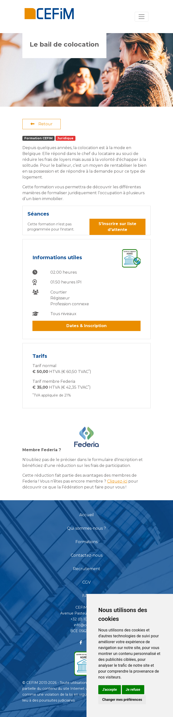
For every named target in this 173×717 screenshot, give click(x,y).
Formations (86, 541)
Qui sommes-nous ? (86, 528)
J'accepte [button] (109, 689)
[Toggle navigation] (141, 17)
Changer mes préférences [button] (122, 700)
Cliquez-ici (117, 481)
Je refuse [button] (133, 689)
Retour (41, 124)
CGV (86, 582)
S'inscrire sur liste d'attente (117, 226)
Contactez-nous (86, 555)
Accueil (86, 514)
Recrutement (86, 568)
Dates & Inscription (86, 325)
